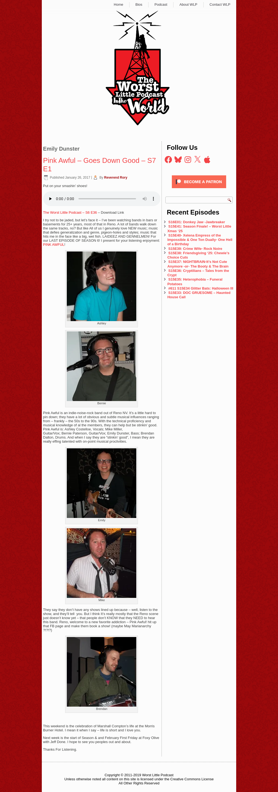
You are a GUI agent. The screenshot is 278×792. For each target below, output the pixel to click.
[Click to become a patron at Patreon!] (199, 190)
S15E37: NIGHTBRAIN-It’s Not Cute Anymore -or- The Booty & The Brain (198, 264)
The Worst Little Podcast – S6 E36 (70, 212)
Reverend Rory (115, 177)
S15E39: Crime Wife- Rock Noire (195, 249)
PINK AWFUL (53, 245)
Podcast (160, 4)
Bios (138, 4)
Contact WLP (220, 4)
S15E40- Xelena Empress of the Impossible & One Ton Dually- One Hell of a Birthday (199, 239)
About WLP (188, 4)
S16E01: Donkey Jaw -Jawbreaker (196, 222)
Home (118, 4)
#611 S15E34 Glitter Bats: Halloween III (200, 288)
